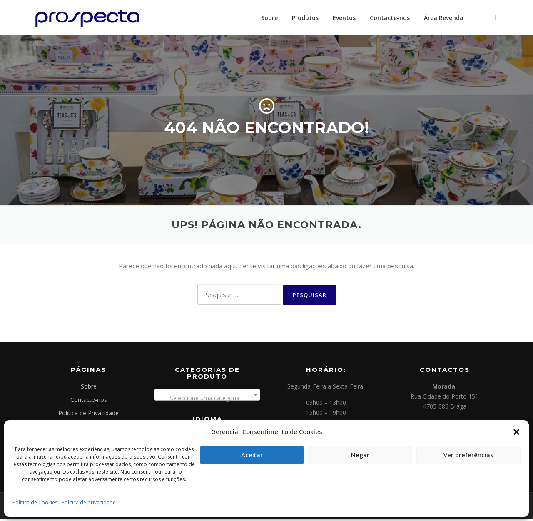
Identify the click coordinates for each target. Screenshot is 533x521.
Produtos (305, 18)
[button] (516, 432)
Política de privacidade (89, 502)
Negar (360, 455)
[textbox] (207, 400)
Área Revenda (443, 18)
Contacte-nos (390, 18)
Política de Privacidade (88, 415)
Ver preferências (468, 455)
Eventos (344, 18)
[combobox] (207, 396)
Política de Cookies (34, 502)
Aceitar (252, 455)
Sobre (269, 18)
